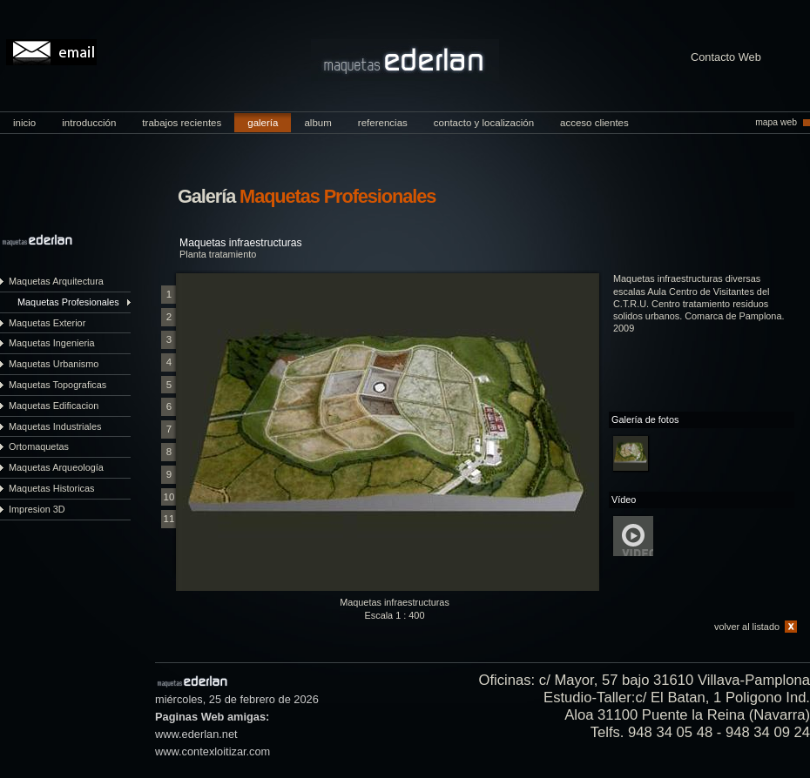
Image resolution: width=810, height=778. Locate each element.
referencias (383, 122)
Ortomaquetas (39, 446)
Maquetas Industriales (55, 426)
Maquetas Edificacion (53, 405)
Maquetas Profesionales (68, 302)
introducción (89, 122)
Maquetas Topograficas (57, 384)
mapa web (776, 122)
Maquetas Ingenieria (52, 343)
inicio (24, 122)
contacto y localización (484, 122)
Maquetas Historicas (52, 488)
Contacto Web (726, 58)
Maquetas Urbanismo (53, 364)
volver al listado (747, 626)
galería (262, 122)
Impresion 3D (37, 509)
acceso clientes (594, 122)
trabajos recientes (181, 122)
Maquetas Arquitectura (56, 281)
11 (169, 518)
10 (169, 497)
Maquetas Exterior (47, 323)
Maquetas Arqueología (56, 467)
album (317, 122)
